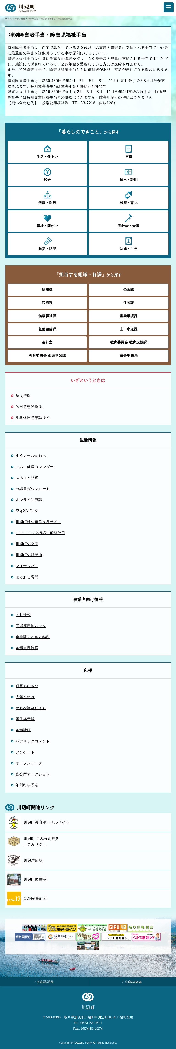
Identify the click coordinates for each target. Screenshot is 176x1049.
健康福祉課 (47, 316)
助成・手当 (128, 243)
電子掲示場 (25, 719)
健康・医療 (47, 197)
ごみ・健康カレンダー (35, 467)
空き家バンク (27, 511)
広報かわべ (25, 697)
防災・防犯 (47, 243)
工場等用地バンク (31, 626)
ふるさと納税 (27, 478)
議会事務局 (129, 355)
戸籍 (128, 151)
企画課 (128, 289)
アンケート (25, 752)
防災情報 (23, 396)
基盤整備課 (47, 329)
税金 (47, 174)
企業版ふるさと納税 (33, 637)
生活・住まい (47, 151)
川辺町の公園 (27, 544)
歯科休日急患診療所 (33, 418)
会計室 (47, 342)
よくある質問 (27, 577)
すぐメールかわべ (31, 455)
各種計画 (23, 730)
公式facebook (133, 981)
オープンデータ (29, 763)
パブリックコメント (33, 741)
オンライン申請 (29, 500)
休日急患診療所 (29, 407)
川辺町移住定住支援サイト (38, 522)
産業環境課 (129, 316)
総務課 (47, 289)
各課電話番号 (45, 981)
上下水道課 (129, 329)
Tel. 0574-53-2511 (88, 1023)
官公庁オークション (33, 774)
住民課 (128, 303)
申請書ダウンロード (33, 489)
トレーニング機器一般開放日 (40, 533)
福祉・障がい (47, 221)
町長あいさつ (27, 686)
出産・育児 (128, 197)
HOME (8, 18)
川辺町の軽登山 (29, 555)
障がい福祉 (20, 18)
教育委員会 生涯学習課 (47, 355)
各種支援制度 (27, 648)
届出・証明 (128, 174)
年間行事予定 (27, 785)
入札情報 (23, 615)
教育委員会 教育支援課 (128, 342)
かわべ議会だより (31, 708)
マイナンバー (27, 566)
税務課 (47, 303)
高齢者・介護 (128, 221)
